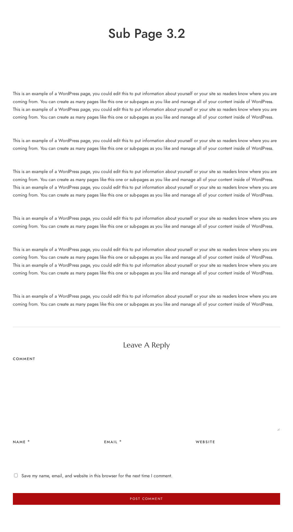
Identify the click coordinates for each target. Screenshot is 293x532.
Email (111, 442)
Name (19, 442)
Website (205, 442)
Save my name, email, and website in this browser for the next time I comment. (97, 476)
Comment (24, 359)
